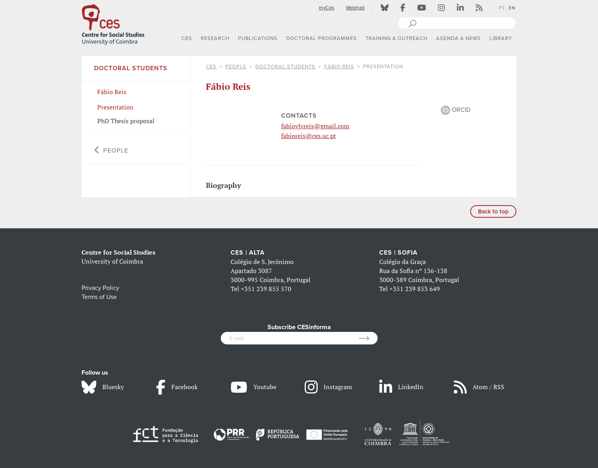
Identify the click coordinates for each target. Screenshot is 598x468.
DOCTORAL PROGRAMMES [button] (321, 38)
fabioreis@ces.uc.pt (308, 135)
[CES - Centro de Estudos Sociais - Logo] (113, 23)
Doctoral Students (285, 67)
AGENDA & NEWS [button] (458, 38)
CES (211, 67)
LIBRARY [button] (500, 38)
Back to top (493, 211)
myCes (326, 8)
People (235, 67)
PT (502, 8)
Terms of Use (99, 297)
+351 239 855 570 (266, 288)
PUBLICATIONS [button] (258, 38)
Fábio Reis (339, 67)
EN (512, 8)
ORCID (456, 110)
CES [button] (187, 38)
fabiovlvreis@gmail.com (315, 126)
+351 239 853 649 (414, 288)
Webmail (355, 8)
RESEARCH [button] (215, 38)
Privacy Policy (100, 288)
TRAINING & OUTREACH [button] (396, 38)
